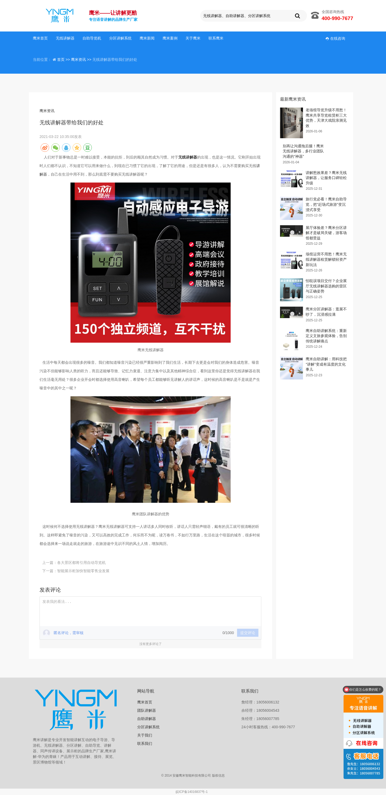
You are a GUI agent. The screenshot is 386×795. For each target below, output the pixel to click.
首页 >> (64, 59)
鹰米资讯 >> (81, 59)
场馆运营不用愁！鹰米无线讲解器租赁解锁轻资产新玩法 (326, 259)
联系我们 (144, 743)
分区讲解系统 (120, 38)
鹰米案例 (170, 38)
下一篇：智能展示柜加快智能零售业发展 (75, 571)
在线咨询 (335, 38)
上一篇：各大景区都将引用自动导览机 (74, 562)
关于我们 (144, 735)
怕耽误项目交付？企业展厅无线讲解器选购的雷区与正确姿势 (326, 286)
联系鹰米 (215, 38)
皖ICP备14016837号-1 (192, 792)
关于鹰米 (193, 38)
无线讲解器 (65, 38)
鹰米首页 (40, 38)
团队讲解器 (146, 710)
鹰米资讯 (47, 111)
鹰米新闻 (147, 38)
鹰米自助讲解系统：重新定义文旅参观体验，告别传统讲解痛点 (326, 336)
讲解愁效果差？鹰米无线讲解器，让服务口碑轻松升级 (326, 178)
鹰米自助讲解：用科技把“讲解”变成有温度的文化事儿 (326, 364)
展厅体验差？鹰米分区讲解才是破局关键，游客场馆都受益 (326, 233)
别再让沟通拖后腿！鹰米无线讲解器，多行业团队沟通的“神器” (303, 151)
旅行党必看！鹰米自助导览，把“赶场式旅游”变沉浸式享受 (326, 204)
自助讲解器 (146, 719)
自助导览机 (91, 38)
